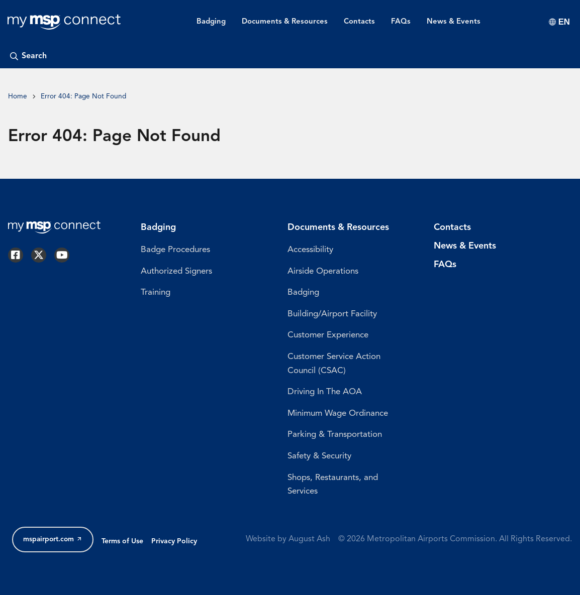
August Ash (309, 539)
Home (17, 96)
